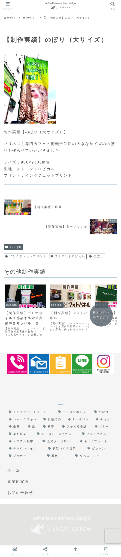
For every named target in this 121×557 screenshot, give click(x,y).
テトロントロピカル (68, 256)
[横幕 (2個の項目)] (50, 427)
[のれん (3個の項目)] (104, 419)
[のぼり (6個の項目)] (103, 412)
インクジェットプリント (26, 256)
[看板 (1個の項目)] (59, 456)
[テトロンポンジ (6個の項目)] (73, 412)
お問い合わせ (20, 493)
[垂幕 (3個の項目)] (16, 427)
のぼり (96, 256)
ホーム (13, 470)
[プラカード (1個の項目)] (25, 456)
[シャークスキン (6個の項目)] (24, 419)
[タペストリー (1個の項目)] (93, 456)
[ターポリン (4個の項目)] (79, 419)
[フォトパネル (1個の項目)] (97, 434)
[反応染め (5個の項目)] (53, 419)
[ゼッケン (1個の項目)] (100, 448)
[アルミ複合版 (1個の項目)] (76, 427)
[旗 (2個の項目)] (33, 427)
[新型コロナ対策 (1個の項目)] (65, 448)
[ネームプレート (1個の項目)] (96, 441)
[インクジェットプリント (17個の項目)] (31, 412)
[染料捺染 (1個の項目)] (20, 434)
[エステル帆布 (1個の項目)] (23, 441)
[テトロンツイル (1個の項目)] (26, 448)
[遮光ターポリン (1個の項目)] (59, 441)
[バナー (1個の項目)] (103, 427)
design (13, 246)
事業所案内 (18, 482)
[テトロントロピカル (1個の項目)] (57, 434)
